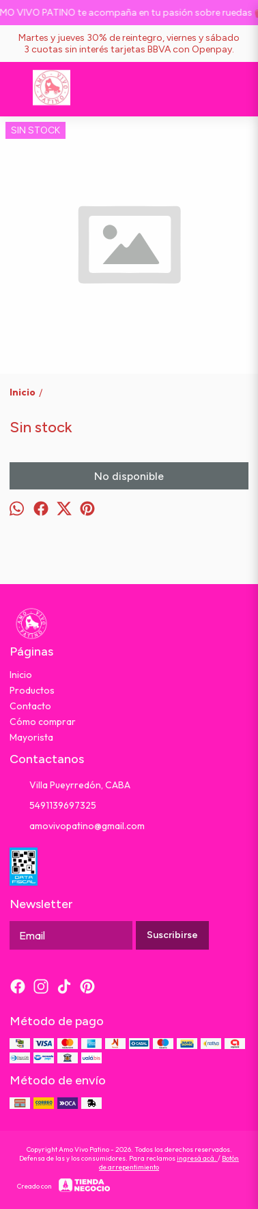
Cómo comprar (43, 721)
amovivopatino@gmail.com (77, 826)
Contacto (30, 706)
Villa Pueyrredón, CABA (70, 785)
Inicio (21, 674)
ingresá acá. (197, 1158)
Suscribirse (172, 935)
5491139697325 (53, 806)
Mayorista (31, 737)
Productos (32, 690)
